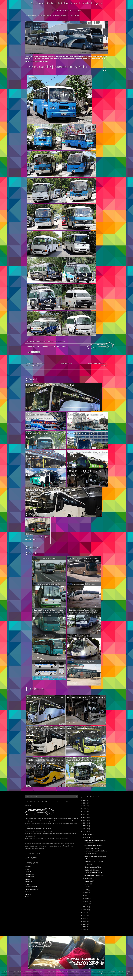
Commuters (28, 882)
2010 (85, 918)
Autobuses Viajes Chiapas (83, 636)
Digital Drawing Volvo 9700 (49, 662)
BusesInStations (30, 876)
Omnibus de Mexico (49, 558)
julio (86, 887)
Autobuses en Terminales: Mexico (83, 584)
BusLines (28, 872)
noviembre (88, 837)
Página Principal (66, 363)
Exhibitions (28, 892)
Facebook (44, 346)
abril (86, 895)
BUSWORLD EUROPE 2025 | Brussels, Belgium (85, 473)
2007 (85, 927)
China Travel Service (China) (93, 867)
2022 (85, 811)
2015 (85, 831)
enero (87, 904)
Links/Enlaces (74, 15)
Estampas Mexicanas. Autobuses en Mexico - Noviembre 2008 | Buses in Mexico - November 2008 (49, 612)
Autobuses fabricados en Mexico (49, 584)
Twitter (36, 346)
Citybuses (28, 879)
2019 (85, 820)
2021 (85, 814)
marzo (87, 898)
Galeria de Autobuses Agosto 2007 (83, 662)
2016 (85, 829)
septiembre (88, 881)
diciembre (88, 834)
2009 (85, 921)
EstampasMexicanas (31, 889)
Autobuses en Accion (49, 636)
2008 (85, 924)
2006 (85, 930)
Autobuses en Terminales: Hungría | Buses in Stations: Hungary (88, 454)
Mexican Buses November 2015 (94, 875)
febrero (87, 901)
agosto (87, 884)
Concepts (28, 884)
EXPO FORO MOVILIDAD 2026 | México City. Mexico (51, 385)
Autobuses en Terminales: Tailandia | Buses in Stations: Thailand (43, 416)
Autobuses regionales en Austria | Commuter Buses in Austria (42, 454)
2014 (85, 907)
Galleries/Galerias (45, 15)
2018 (85, 823)
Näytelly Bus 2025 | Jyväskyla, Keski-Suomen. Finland (51, 490)
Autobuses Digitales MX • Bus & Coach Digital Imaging (66, 3)
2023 (85, 809)
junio (86, 889)
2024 (85, 806)
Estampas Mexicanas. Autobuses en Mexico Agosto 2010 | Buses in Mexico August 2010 (83, 611)
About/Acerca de (60, 15)
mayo (87, 892)
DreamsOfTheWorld (59, 341)
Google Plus (54, 346)
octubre (87, 878)
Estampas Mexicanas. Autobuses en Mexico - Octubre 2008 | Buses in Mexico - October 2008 (84, 559)
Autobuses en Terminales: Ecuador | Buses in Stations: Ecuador (43, 473)
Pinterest (64, 346)
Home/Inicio (32, 15)
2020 (85, 817)
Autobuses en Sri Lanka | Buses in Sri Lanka (43, 435)
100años (28, 866)
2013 (85, 910)
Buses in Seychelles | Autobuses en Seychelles (56, 67)
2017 (85, 826)
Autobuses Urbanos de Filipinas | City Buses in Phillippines (85, 416)
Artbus (27, 869)
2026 (85, 800)
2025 (85, 803)
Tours (27, 897)
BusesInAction (29, 874)
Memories (28, 894)
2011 (85, 915)
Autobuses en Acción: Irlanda (81, 433)
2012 (85, 912)
